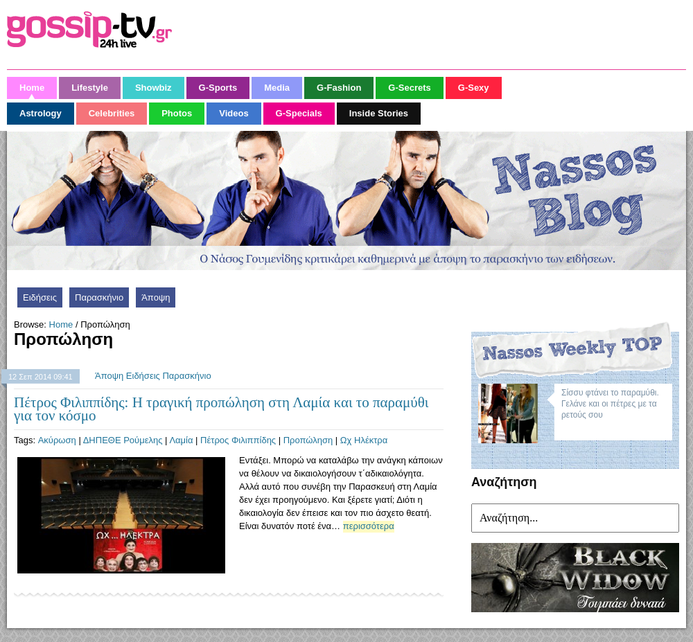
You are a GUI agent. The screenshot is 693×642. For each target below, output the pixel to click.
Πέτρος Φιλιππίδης (238, 440)
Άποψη (155, 297)
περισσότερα (368, 526)
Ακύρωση (57, 440)
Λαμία (181, 440)
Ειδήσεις (40, 297)
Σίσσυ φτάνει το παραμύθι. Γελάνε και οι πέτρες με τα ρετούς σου (610, 404)
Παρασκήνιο (99, 297)
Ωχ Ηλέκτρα (363, 440)
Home (61, 324)
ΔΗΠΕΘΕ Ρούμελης (123, 440)
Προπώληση (308, 440)
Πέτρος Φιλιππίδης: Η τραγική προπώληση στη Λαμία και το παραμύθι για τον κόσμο (221, 409)
